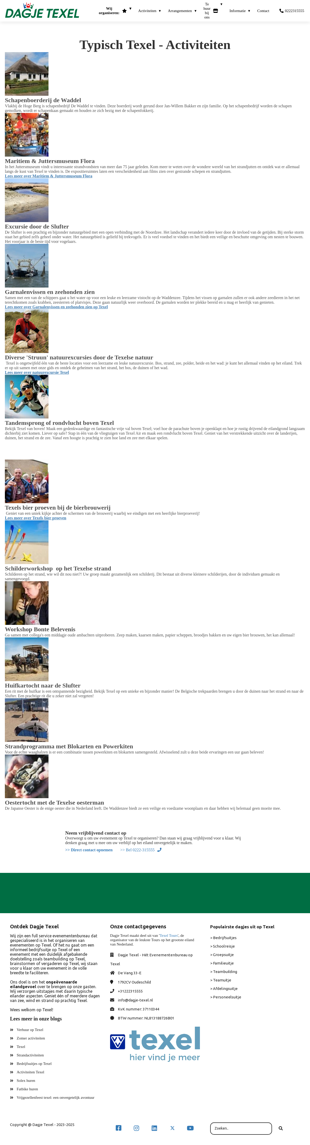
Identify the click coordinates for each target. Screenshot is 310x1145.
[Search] (280, 1128)
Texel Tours (169, 935)
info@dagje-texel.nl (135, 1000)
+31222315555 (130, 991)
